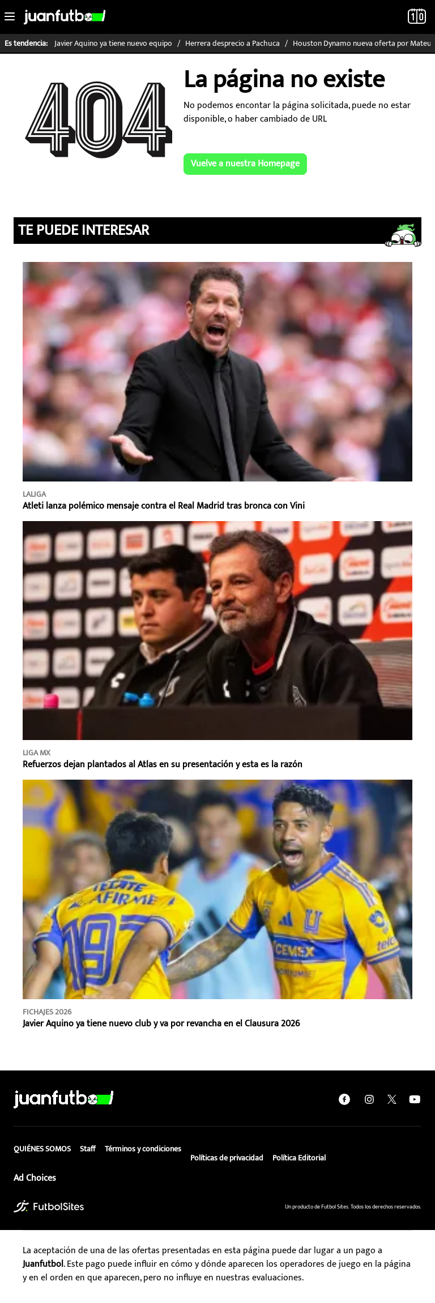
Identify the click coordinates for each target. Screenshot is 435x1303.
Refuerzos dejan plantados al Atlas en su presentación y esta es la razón (162, 764)
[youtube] (414, 1099)
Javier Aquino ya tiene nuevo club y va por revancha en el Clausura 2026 (161, 1023)
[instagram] (369, 1099)
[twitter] (391, 1099)
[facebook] (344, 1099)
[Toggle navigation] (10, 17)
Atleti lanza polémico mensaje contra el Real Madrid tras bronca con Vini (164, 506)
